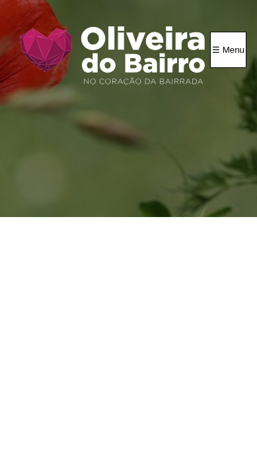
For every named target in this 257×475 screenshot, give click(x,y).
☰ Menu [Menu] (228, 50)
